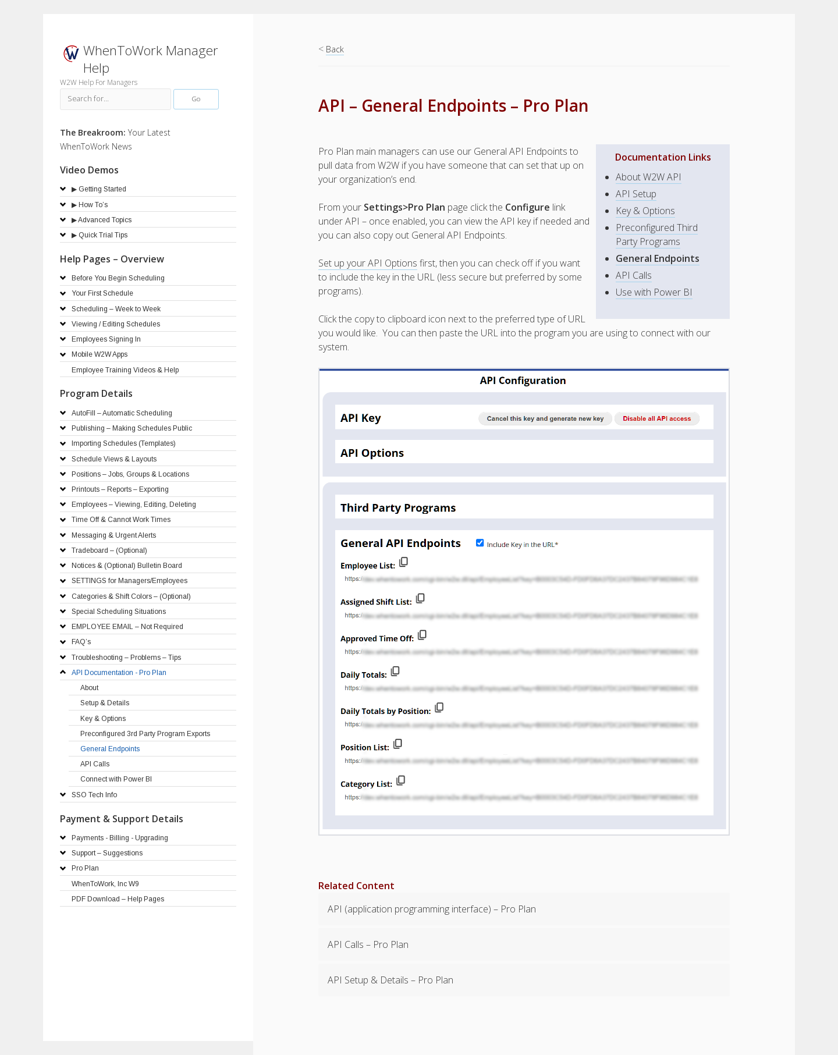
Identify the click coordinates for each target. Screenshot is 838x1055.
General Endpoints (657, 258)
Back (335, 49)
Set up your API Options (367, 263)
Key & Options (645, 210)
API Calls (634, 275)
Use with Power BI (654, 292)
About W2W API (648, 176)
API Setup (636, 193)
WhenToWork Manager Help (150, 59)
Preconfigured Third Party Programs (657, 234)
